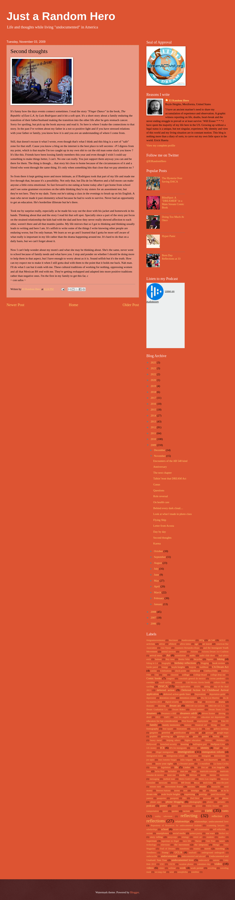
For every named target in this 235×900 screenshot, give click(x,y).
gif (200, 732)
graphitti (153, 736)
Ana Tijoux (166, 648)
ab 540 (211, 640)
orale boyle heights (170, 794)
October (158, 551)
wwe (172, 872)
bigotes (210, 659)
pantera (149, 798)
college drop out (218, 675)
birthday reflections (185, 663)
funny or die (196, 729)
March (158, 592)
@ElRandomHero (156, 161)
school (164, 829)
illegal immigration (164, 752)
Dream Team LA (217, 709)
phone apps (156, 802)
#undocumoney (188, 640)
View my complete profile (160, 145)
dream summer (197, 709)
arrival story (156, 655)
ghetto (192, 733)
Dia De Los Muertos (210, 698)
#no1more (173, 640)
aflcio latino (185, 644)
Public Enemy (212, 806)
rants (225, 811)
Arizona (194, 651)
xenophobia (182, 872)
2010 (154, 439)
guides (205, 736)
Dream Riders (178, 709)
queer (165, 811)
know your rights (164, 763)
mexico (174, 783)
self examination (202, 829)
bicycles (198, 659)
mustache (216, 787)
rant (208, 810)
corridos (150, 682)
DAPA (197, 686)
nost (185, 790)
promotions (187, 806)
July (156, 568)
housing (185, 744)
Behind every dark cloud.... (168, 508)
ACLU (222, 640)
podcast (150, 805)
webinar (172, 868)
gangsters (154, 733)
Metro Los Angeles (208, 779)
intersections (219, 756)
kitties (149, 764)
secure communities (182, 829)
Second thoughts (162, 537)
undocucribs (151, 856)
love (148, 771)
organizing (189, 794)
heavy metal (156, 740)
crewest (178, 682)
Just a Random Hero (61, 16)
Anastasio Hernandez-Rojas (187, 648)
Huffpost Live (218, 744)
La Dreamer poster (185, 764)
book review (218, 663)
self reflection (219, 829)
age (196, 643)
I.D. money (151, 748)
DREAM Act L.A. (217, 706)
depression (151, 698)
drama (222, 701)
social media (179, 833)
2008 (154, 611)
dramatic (150, 706)
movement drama (174, 786)
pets (216, 798)
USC (162, 864)
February (159, 598)
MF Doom (185, 783)
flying (213, 725)
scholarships (151, 829)
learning (153, 767)
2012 (154, 427)
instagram (206, 756)
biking (220, 659)
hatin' (226, 736)
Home (73, 305)
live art (204, 767)
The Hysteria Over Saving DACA (172, 180)
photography (195, 801)
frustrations (182, 729)
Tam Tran (210, 841)
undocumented (169, 856)
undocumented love (183, 860)
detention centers (188, 697)
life (176, 767)
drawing (161, 706)
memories (224, 775)
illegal (216, 748)
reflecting (189, 815)
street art (198, 837)
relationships (182, 821)
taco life (187, 841)
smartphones (162, 833)
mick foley (208, 783)
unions (216, 860)
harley (216, 736)
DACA (163, 686)
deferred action (166, 690)
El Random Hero (179, 100)
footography (152, 728)
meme (203, 775)
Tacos (198, 840)
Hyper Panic (169, 236)
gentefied (166, 733)
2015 (154, 409)
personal (207, 798)
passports (174, 798)
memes (213, 775)
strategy (185, 837)
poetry (163, 805)
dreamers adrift (188, 713)
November (160, 455)
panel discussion (218, 794)
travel (207, 848)
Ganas (156, 484)
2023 (154, 368)
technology (151, 845)
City (157, 675)
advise (162, 644)
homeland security (168, 744)
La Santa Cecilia (221, 764)
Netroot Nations (163, 790)
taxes (222, 840)
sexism (149, 833)
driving (222, 713)
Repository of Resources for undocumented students (176, 825)
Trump (165, 852)
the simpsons (201, 844)
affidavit (172, 644)
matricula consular (208, 771)
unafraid (192, 852)
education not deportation (213, 717)
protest (199, 806)
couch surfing (165, 682)
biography (166, 663)
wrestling (212, 868)
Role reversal (160, 496)
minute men (155, 787)
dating (207, 686)
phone (225, 798)
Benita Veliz (183, 659)
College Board (200, 675)
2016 (154, 403)
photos (210, 802)
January (158, 604)
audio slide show (207, 655)
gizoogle (210, 733)
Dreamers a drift (168, 713)
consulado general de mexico (192, 678)
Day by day (159, 531)
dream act (175, 705)
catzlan (153, 671)
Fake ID (224, 721)
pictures (221, 802)
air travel (207, 643)
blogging (205, 663)
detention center (168, 697)
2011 (154, 433)
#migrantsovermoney (155, 640)
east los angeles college (185, 717)
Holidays (221, 740)
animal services (169, 651)
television (165, 845)
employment (202, 721)
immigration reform (213, 751)
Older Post (131, 305)
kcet (198, 760)
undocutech (204, 860)
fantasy (188, 725)
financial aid (201, 725)
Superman (151, 840)
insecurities (193, 756)
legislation (165, 767)
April (157, 586)
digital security (172, 702)
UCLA (178, 852)
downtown (210, 702)
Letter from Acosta (163, 525)
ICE (162, 747)
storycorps (172, 837)
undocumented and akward (193, 856)
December (160, 450)
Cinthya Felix (210, 670)
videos (149, 867)
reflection (217, 816)
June (157, 574)
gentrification (180, 733)
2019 (154, 386)
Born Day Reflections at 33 (171, 257)
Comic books (153, 678)
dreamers (151, 713)
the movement (181, 844)
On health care (161, 502)
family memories (171, 725)
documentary (188, 702)
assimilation (180, 655)
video (218, 864)
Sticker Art (224, 833)
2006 (154, 623)
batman (158, 659)
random (197, 811)
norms (177, 790)
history (209, 740)
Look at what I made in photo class (172, 513)
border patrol (152, 667)
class (164, 675)
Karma (157, 543)
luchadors (172, 771)
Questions (158, 490)
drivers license (208, 713)
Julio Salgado (186, 760)
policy (174, 806)
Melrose (193, 775)
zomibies (195, 872)
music (203, 786)
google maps (222, 733)
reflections (155, 820)
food (223, 725)
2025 (154, 362)
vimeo (161, 868)
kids (223, 760)
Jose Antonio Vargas (167, 760)
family (153, 724)
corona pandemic (217, 678)
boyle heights (178, 667)
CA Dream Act (220, 666)
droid (148, 717)
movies (191, 786)
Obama (213, 790)
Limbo (186, 767)
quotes (175, 811)
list (196, 767)
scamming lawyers (215, 825)
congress (170, 678)
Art (168, 655)
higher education (192, 740)
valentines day (203, 864)
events (214, 721)
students (210, 837)
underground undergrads (213, 852)
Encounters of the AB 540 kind (170, 460)
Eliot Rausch (187, 721)
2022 (154, 374)
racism (186, 811)
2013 (154, 421)
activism (150, 643)
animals (183, 651)
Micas (197, 783)
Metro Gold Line (187, 779)
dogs (200, 702)
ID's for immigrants (178, 748)
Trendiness (151, 852)
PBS (184, 798)
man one (184, 771)
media (182, 775)
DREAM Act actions (195, 706)
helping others (173, 740)
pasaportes (161, 798)
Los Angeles (218, 767)
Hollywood (151, 744)
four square (168, 729)
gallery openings (221, 729)
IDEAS (193, 748)
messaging (154, 779)
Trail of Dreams (167, 849)
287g (201, 640)
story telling (156, 837)
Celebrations (165, 671)
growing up (167, 736)
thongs (216, 845)
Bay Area (170, 659)
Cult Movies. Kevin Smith (198, 682)
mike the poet (222, 783)
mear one (171, 775)
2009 (154, 445)
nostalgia (195, 790)
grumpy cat (183, 736)
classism (174, 675)
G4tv (208, 729)
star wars (210, 833)
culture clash (219, 682)
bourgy (165, 667)
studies (222, 837)
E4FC (167, 717)
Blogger (134, 892)
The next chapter (162, 472)
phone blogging (175, 801)
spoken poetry (196, 833)
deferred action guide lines (177, 694)
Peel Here (194, 798)
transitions (184, 849)
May (157, 580)
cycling (150, 686)
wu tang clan (160, 872)
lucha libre (159, 771)
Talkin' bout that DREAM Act (169, 478)
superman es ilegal (169, 841)
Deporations (200, 694)
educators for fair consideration (162, 721)
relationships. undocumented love (211, 821)
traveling (220, 848)
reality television (163, 816)
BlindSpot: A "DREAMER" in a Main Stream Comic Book (173, 202)
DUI (158, 717)
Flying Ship (159, 519)
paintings (203, 794)
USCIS (172, 864)
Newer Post (15, 305)
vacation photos (186, 864)
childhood (195, 670)
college (185, 674)
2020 (154, 380)
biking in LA (152, 663)
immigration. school (175, 756)
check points (180, 671)
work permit (197, 868)
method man (169, 779)
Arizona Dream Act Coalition (215, 651)
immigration (186, 752)
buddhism (204, 667)
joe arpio (150, 760)
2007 (154, 617)
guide (195, 736)
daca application (183, 686)
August (158, 562)
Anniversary (160, 466)
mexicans (163, 783)
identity (205, 747)
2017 (154, 397)
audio (192, 655)
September (160, 556)
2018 (154, 392)
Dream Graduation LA (156, 709)
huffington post (200, 744)
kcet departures (210, 760)
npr (204, 790)
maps (194, 771)
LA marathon (204, 764)
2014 (154, 415)
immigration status (154, 756)
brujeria (192, 667)
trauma (197, 849)
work (182, 867)
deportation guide (217, 694)
